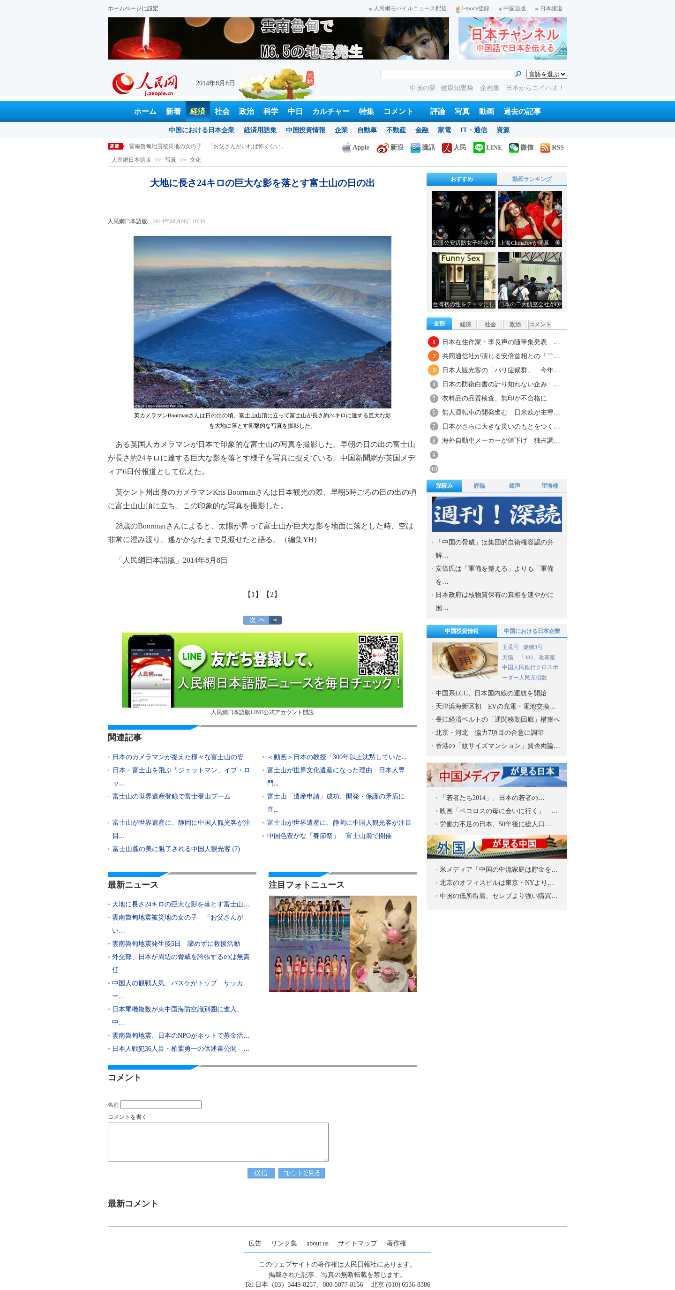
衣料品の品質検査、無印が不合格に (494, 398)
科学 (270, 111)
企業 (341, 130)
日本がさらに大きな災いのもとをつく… (501, 426)
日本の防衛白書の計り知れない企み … (501, 384)
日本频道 (548, 8)
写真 (462, 111)
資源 (503, 130)
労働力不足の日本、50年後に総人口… (495, 824)
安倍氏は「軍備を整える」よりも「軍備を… (494, 575)
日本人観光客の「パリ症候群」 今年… (501, 370)
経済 (197, 111)
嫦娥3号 (533, 647)
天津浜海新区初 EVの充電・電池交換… (495, 706)
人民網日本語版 (131, 160)
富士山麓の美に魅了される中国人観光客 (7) (176, 848)
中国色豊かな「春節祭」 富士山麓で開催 (329, 835)
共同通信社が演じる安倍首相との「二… (501, 356)
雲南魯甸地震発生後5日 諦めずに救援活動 (176, 943)
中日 (295, 111)
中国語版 (512, 8)
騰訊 (423, 147)
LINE (487, 147)
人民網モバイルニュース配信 (408, 8)
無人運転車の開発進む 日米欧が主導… (501, 412)
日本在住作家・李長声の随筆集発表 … (501, 342)
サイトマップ (357, 1243)
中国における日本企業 (201, 130)
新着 (173, 111)
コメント (398, 111)
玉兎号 (510, 647)
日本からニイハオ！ (535, 87)
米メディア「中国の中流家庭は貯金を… (499, 869)
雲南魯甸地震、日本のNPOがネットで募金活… (181, 1035)
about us (318, 1243)
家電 (444, 130)
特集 (366, 111)
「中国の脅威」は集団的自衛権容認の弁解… (494, 549)
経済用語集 (260, 130)
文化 (195, 160)
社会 (222, 111)
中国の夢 (423, 87)
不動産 (396, 130)
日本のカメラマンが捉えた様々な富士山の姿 (178, 757)
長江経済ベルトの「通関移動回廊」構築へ (497, 719)
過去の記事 (522, 111)
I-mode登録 (472, 8)
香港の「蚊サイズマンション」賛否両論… (497, 745)
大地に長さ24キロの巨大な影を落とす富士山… (181, 904)
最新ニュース (133, 885)
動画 (486, 111)
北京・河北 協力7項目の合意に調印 (489, 732)
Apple (355, 147)
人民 (454, 147)
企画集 (491, 87)
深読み (444, 486)
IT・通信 (473, 130)
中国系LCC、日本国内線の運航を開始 (491, 693)
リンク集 (284, 1243)
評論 (437, 111)
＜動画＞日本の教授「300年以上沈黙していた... (337, 757)
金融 (421, 130)
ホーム (145, 111)
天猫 (508, 657)
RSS (552, 147)
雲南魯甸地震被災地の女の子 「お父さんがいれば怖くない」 (207, 146)
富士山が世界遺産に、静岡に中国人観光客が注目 (339, 822)
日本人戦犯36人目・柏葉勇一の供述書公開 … (181, 1048)
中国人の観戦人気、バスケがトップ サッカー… (177, 990)
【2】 (271, 594)
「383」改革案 (537, 657)
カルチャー (331, 111)
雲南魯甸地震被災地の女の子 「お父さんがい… (177, 924)
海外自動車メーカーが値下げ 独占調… (501, 440)
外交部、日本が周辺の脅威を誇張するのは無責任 (181, 963)
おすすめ (461, 179)
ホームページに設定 (133, 8)
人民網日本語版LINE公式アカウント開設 (262, 674)
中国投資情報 (305, 130)
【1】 (253, 594)
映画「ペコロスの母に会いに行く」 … (499, 811)
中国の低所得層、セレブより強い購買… (499, 895)
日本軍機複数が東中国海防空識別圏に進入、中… (177, 1016)
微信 (521, 147)
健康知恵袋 (458, 87)
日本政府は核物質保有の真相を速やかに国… (494, 601)
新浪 (390, 147)
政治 (246, 111)
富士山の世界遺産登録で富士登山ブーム (171, 796)
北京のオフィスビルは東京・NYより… (497, 882)
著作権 (396, 1243)
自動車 (367, 130)
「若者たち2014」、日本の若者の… (492, 797)
